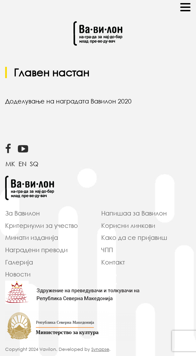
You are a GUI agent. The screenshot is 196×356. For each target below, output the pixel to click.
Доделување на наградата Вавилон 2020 (68, 101)
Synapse (100, 349)
